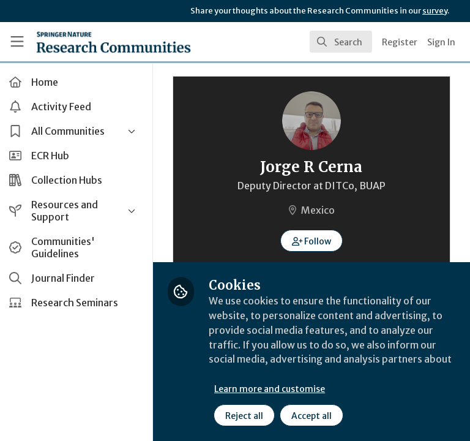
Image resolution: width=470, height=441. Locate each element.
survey (434, 11)
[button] (313, 241)
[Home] (113, 41)
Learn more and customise (273, 388)
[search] (341, 42)
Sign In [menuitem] (441, 42)
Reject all (248, 415)
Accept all (315, 415)
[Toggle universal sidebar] (17, 41)
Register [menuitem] (399, 42)
